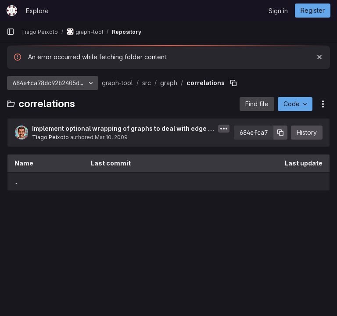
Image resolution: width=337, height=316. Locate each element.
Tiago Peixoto (50, 137)
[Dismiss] (319, 57)
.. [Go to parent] (15, 181)
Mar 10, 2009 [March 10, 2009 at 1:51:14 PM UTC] (111, 137)
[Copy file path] (233, 83)
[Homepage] (12, 11)
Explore (37, 10)
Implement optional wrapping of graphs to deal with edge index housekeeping (123, 129)
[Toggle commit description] (223, 129)
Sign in (278, 10)
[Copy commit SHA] (280, 133)
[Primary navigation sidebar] (11, 32)
